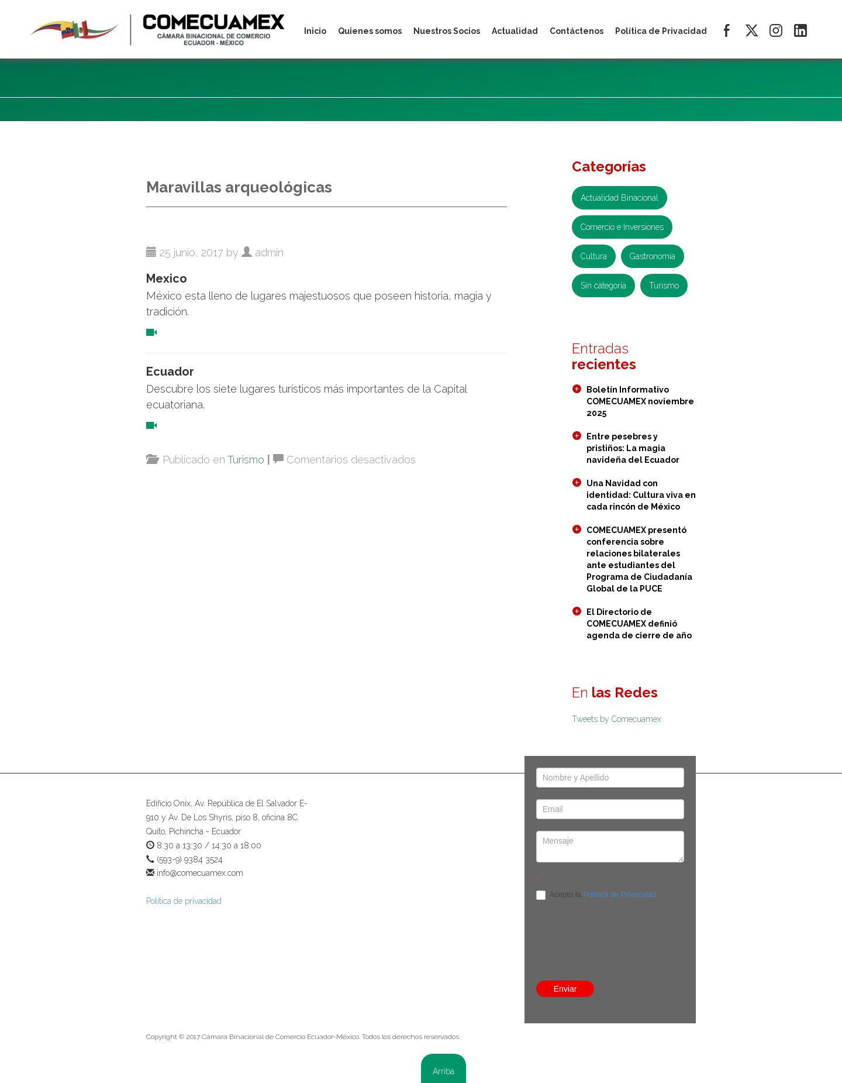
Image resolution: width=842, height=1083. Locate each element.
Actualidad (515, 31)
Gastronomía (652, 256)
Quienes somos (370, 31)
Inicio (315, 31)
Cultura (594, 256)
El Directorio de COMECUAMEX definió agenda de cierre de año (639, 623)
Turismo (245, 459)
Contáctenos (576, 31)
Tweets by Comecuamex (616, 719)
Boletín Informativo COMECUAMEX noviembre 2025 (640, 401)
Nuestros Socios (446, 31)
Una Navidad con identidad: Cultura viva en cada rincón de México (641, 495)
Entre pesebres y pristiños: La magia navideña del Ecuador (632, 448)
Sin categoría (603, 285)
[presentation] (610, 914)
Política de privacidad (184, 901)
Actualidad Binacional (619, 197)
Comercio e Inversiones (622, 227)
